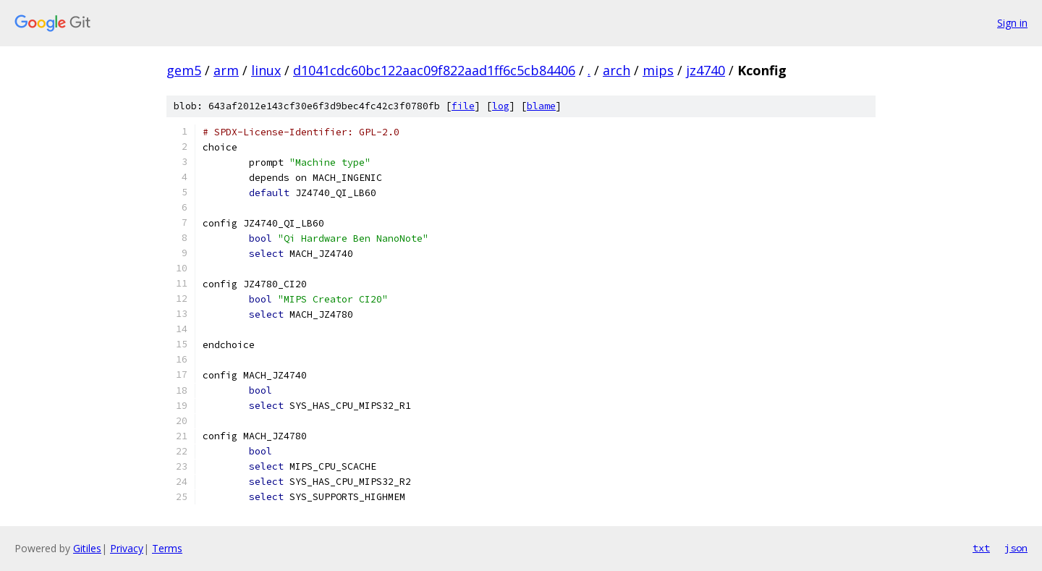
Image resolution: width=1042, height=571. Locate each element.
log (500, 106)
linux (266, 70)
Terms (167, 548)
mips (658, 70)
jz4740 (705, 70)
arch (616, 70)
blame (541, 106)
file (463, 106)
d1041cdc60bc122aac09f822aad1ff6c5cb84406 (434, 70)
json (1016, 547)
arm (226, 70)
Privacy (126, 548)
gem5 (183, 70)
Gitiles (87, 548)
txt (981, 547)
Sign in (1012, 23)
